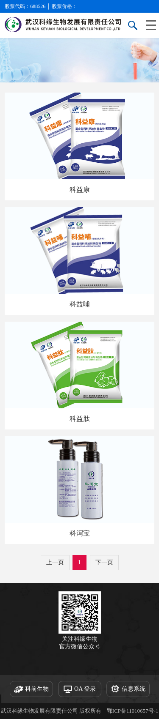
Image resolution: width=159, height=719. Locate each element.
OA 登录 (79, 689)
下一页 (104, 562)
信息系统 (128, 689)
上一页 (55, 562)
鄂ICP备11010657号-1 (133, 711)
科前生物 (31, 689)
